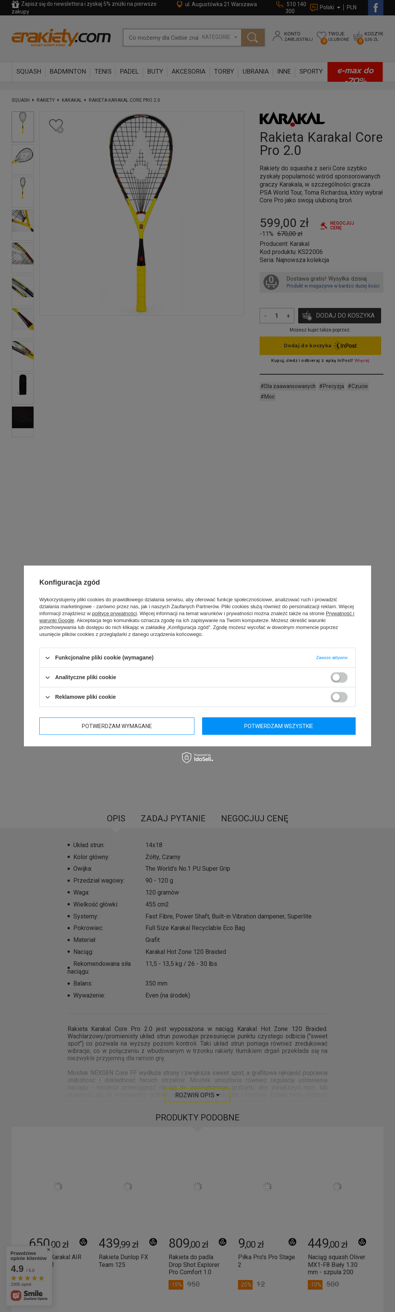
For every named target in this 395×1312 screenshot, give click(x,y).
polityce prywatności (114, 613)
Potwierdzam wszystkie (278, 726)
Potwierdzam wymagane (117, 726)
